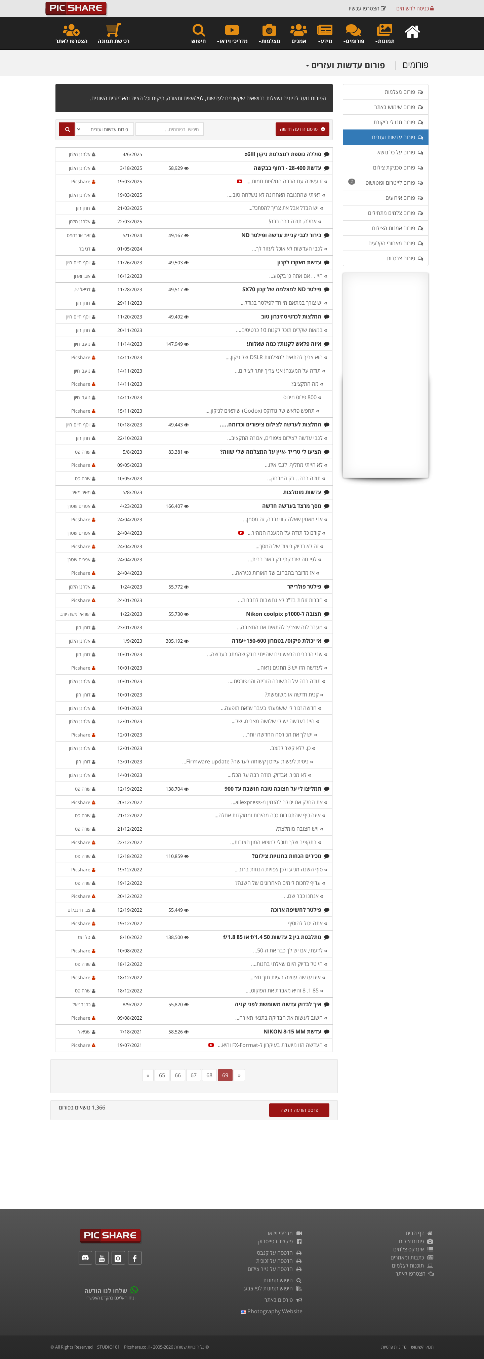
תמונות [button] (384, 33)
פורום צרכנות (405, 258)
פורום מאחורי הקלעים (395, 243)
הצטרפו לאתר (71, 33)
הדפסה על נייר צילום (275, 1269)
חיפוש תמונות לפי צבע (273, 1288)
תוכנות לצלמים (413, 1265)
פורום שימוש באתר (398, 107)
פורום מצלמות (404, 92)
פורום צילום (416, 1241)
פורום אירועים (404, 197)
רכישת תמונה (113, 33)
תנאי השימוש (422, 1347)
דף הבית (420, 1233)
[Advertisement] (386, 375)
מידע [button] (324, 33)
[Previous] (148, 1075)
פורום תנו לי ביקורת (398, 122)
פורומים (416, 65)
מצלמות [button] (269, 33)
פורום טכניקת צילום (398, 167)
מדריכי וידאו (285, 1233)
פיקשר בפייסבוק (280, 1241)
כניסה (415, 8)
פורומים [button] (353, 33)
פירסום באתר (283, 1300)
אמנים (298, 33)
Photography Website (271, 1311)
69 (225, 1075)
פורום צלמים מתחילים (395, 213)
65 (162, 1075)
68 (209, 1075)
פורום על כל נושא (400, 152)
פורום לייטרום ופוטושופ (385, 182)
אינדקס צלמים (413, 1249)
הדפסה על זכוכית (279, 1260)
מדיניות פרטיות (394, 1347)
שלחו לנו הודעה (105, 1291)
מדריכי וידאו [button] (232, 33)
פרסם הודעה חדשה (302, 129)
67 (194, 1075)
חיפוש (198, 33)
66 (178, 1075)
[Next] (239, 1075)
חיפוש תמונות (282, 1280)
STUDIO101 (108, 1347)
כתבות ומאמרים (412, 1257)
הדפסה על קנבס (279, 1252)
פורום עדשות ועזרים (345, 65)
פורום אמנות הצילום (397, 228)
